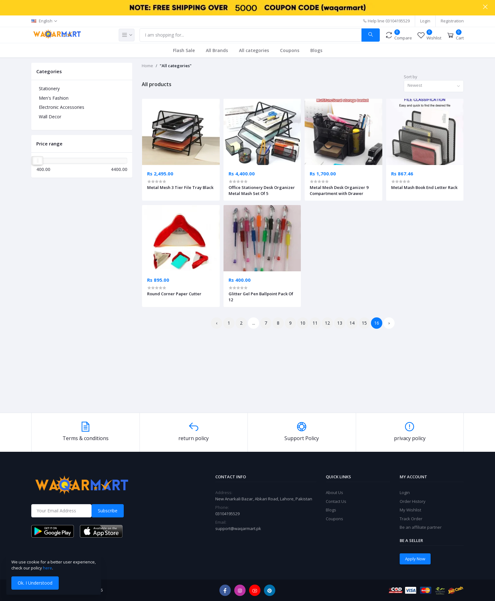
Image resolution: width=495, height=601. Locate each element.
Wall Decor (50, 117)
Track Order (411, 518)
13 (339, 323)
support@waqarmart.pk (238, 528)
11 (315, 323)
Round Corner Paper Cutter (174, 294)
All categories (254, 50)
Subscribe (107, 511)
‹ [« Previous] (216, 323)
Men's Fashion (54, 98)
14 (352, 323)
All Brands (217, 50)
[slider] (37, 160)
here (47, 568)
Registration (452, 21)
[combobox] (434, 86)
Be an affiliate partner (421, 527)
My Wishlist (410, 510)
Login (425, 21)
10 (302, 323)
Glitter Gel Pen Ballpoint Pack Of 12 (261, 296)
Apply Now (415, 559)
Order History (413, 501)
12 (327, 323)
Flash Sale (184, 50)
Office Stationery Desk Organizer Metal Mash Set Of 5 (262, 190)
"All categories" (176, 65)
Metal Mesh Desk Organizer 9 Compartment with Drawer (339, 190)
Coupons (289, 50)
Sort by (410, 77)
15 (364, 323)
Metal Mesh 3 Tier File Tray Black (180, 187)
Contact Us (336, 501)
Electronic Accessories (61, 107)
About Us (334, 492)
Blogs (316, 50)
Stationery (49, 88)
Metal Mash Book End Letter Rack (424, 187)
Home (147, 65)
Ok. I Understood (35, 583)
